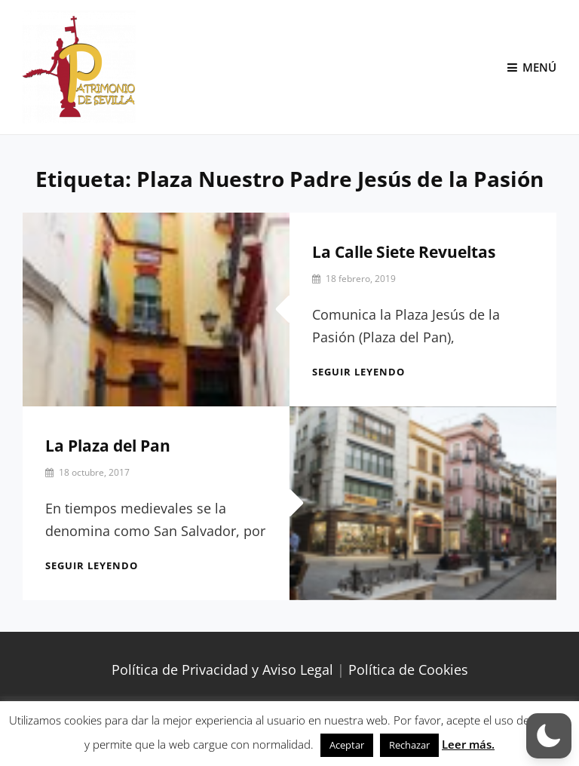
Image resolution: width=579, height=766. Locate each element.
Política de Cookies (408, 669)
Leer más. (468, 744)
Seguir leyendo (358, 371)
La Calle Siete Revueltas (403, 251)
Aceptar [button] (346, 745)
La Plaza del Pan (107, 445)
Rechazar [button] (409, 745)
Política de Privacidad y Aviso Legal (222, 669)
